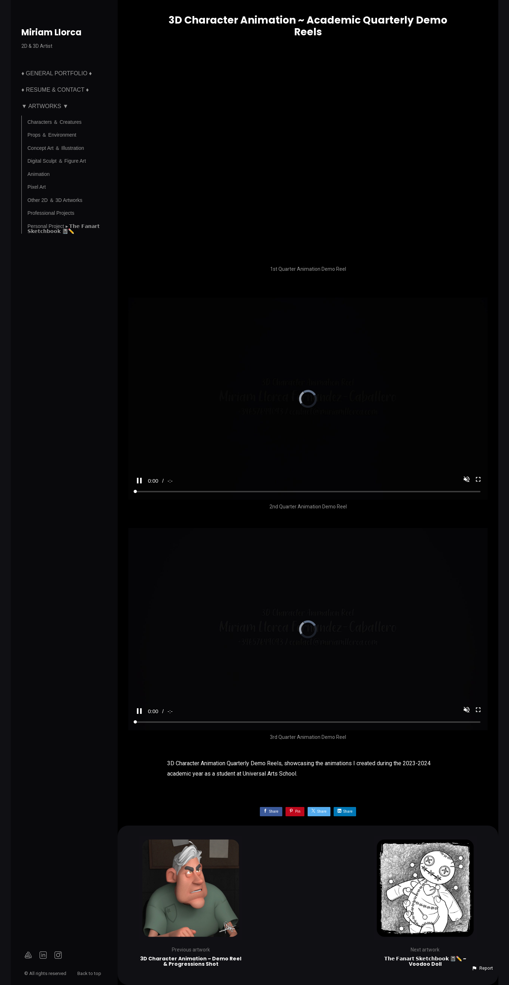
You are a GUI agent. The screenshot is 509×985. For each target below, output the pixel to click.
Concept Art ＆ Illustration (55, 148)
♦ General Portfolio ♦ (56, 73)
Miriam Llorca (51, 32)
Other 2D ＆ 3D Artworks (54, 200)
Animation (38, 174)
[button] (482, 968)
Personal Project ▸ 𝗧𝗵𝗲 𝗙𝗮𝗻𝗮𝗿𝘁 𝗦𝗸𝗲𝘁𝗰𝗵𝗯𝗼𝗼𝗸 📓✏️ (63, 228)
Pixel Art (36, 187)
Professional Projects (50, 213)
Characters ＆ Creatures (54, 122)
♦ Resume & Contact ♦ (55, 90)
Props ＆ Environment (51, 135)
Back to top (89, 973)
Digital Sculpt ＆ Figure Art (56, 161)
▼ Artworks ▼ (44, 106)
